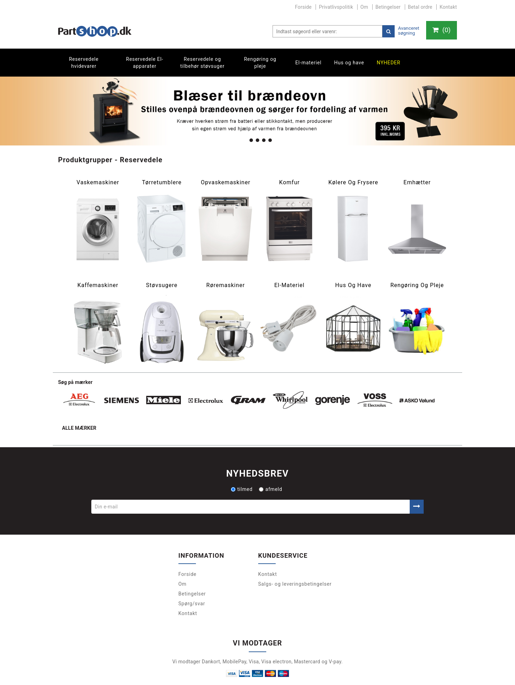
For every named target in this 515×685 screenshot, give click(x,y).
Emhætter (417, 182)
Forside (303, 7)
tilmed (242, 461)
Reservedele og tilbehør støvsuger (202, 62)
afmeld (270, 461)
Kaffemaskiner (97, 285)
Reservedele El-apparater (144, 62)
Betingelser (388, 7)
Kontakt (448, 7)
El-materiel (308, 62)
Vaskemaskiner (98, 182)
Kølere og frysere (353, 182)
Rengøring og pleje (260, 62)
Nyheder (389, 62)
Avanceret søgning (407, 30)
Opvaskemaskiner (226, 182)
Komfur (289, 182)
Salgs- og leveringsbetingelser (295, 556)
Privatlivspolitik (336, 7)
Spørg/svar (191, 576)
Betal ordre (420, 7)
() (440, 30)
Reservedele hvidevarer (84, 62)
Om (364, 7)
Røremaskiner (225, 285)
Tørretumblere (162, 182)
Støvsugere (161, 285)
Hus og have (349, 62)
